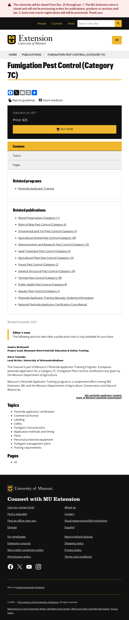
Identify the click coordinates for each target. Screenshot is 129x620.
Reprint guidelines (23, 100)
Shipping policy (74, 543)
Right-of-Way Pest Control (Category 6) (42, 224)
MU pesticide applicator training (103, 395)
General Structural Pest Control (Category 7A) (46, 271)
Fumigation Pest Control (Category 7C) (76, 54)
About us (70, 507)
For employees (16, 537)
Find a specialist (17, 514)
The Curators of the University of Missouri (38, 602)
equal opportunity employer (30, 587)
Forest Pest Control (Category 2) (38, 264)
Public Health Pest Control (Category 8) (42, 284)
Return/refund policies (79, 537)
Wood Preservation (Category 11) (39, 218)
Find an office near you (21, 521)
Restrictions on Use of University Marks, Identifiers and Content (38, 608)
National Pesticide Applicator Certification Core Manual (52, 304)
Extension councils (19, 543)
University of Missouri (33, 489)
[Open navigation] (117, 40)
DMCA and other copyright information (90, 608)
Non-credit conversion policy (25, 550)
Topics (17, 155)
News (71, 23)
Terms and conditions (78, 557)
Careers (69, 514)
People (42, 23)
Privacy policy (73, 550)
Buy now (64, 129)
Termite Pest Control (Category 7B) (40, 278)
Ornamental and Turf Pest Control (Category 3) (47, 231)
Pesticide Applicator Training (36, 188)
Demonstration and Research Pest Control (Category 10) (53, 244)
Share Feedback (53, 100)
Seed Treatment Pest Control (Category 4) (44, 251)
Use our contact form (20, 507)
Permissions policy (19, 557)
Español (70, 527)
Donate (12, 527)
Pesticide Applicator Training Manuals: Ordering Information (56, 298)
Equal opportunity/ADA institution (86, 521)
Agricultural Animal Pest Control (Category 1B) (47, 238)
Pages (16, 165)
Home (13, 54)
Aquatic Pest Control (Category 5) (39, 291)
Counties (57, 23)
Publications (31, 54)
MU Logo (10, 488)
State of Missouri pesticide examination (99, 397)
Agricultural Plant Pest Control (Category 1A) (46, 258)
